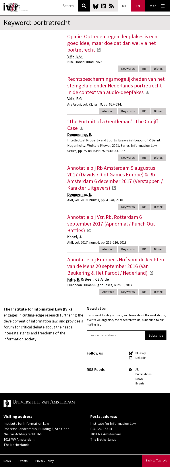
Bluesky (96, 6)
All (137, 369)
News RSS (111, 6)
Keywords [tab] (128, 69)
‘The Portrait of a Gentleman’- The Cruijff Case (112, 124)
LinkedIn (103, 6)
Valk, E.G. (75, 56)
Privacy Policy (44, 461)
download (147, 92)
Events (140, 383)
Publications (143, 374)
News (139, 379)
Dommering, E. (79, 134)
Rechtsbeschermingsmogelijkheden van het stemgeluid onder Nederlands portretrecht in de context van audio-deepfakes (116, 85)
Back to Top (153, 460)
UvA (55, 403)
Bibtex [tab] (158, 69)
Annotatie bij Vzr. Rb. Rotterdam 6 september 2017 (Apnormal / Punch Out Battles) (111, 224)
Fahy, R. (73, 279)
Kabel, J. (74, 236)
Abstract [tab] (108, 111)
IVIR (16, 7)
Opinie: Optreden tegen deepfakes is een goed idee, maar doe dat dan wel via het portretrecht (112, 43)
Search (84, 6)
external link (98, 50)
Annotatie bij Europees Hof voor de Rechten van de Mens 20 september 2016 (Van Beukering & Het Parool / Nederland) (115, 266)
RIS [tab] (144, 69)
